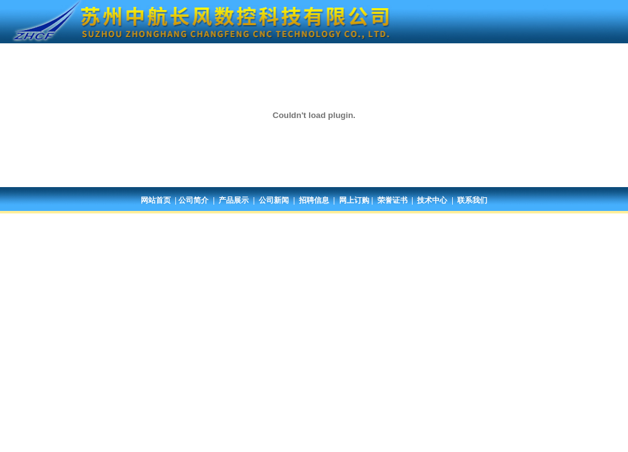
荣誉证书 (392, 200)
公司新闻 (274, 200)
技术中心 (432, 200)
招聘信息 (314, 200)
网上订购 (354, 200)
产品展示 (234, 200)
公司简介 (193, 200)
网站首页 (156, 200)
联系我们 (472, 200)
